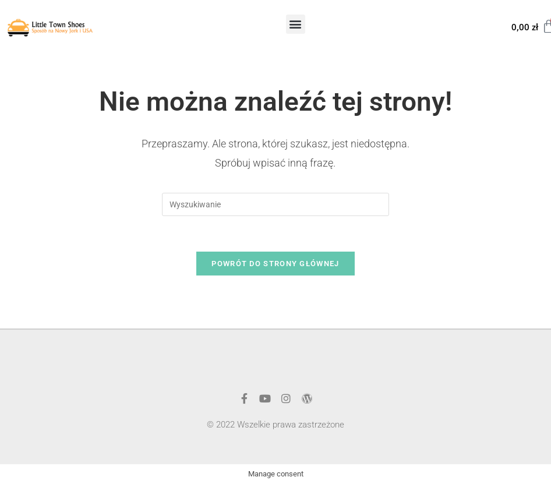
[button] (295, 24)
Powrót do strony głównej (275, 263)
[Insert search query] (275, 204)
